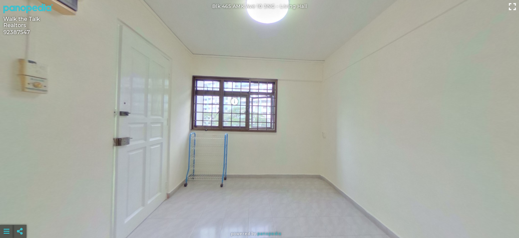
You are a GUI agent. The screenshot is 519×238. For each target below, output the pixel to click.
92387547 (16, 32)
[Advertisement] (259, 215)
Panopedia (269, 233)
